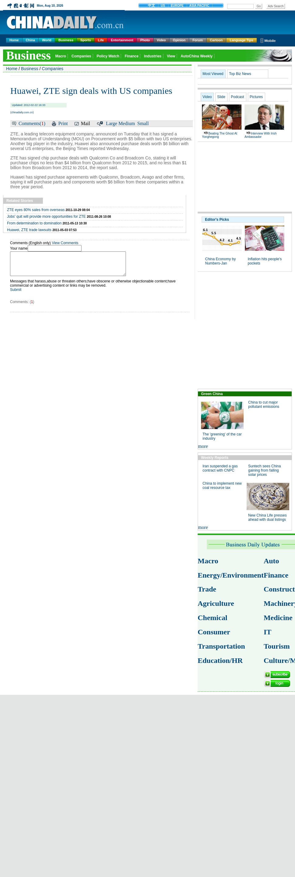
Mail (85, 123)
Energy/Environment (231, 575)
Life (101, 40)
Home (14, 40)
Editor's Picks (217, 219)
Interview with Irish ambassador (260, 135)
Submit (15, 294)
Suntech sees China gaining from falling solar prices (264, 470)
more (203, 446)
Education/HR (220, 660)
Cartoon (216, 40)
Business (65, 40)
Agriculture (216, 603)
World (46, 40)
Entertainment (122, 40)
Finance (276, 575)
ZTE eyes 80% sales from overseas (35, 210)
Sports (85, 40)
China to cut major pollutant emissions (263, 404)
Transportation (221, 646)
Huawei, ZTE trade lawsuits (29, 230)
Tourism (277, 646)
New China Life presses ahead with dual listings (267, 517)
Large (111, 123)
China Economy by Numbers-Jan (220, 261)
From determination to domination (34, 223)
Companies (53, 68)
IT (267, 632)
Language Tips (241, 40)
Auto (271, 561)
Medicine (278, 618)
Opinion (179, 40)
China (30, 40)
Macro (208, 561)
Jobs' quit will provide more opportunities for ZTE (46, 216)
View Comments (65, 243)
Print (63, 123)
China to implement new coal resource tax (222, 485)
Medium (126, 123)
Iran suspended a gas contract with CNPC (220, 468)
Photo (145, 40)
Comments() (32, 123)
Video (161, 40)
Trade (207, 589)
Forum (198, 40)
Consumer (214, 632)
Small (143, 123)
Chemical (212, 618)
